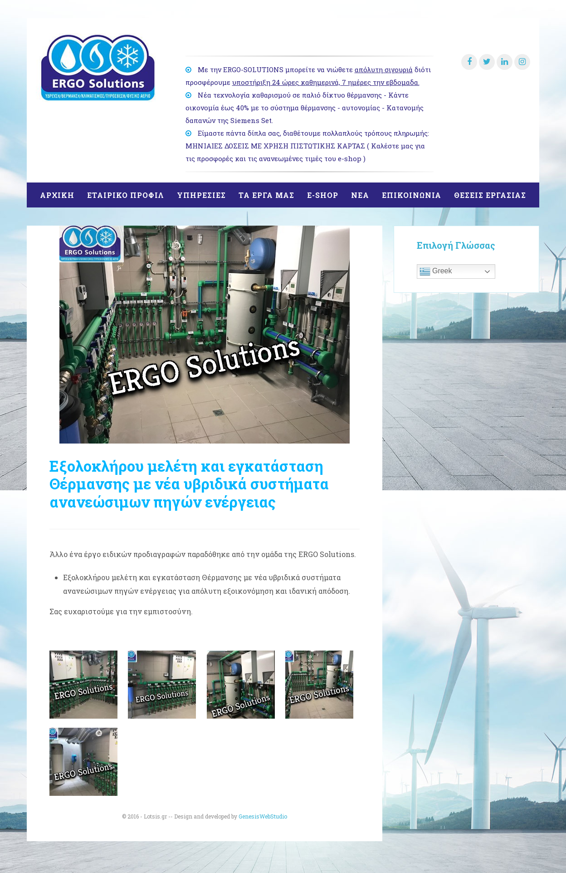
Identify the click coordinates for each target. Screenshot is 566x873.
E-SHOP (322, 195)
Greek (436, 271)
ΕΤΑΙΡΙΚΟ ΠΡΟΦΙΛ (125, 195)
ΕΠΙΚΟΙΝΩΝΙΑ (411, 195)
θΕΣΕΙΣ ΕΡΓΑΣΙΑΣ (490, 195)
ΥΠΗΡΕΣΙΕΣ (201, 195)
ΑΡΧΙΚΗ (57, 195)
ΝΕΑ (360, 195)
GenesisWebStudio (263, 816)
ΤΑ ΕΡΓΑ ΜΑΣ (266, 195)
